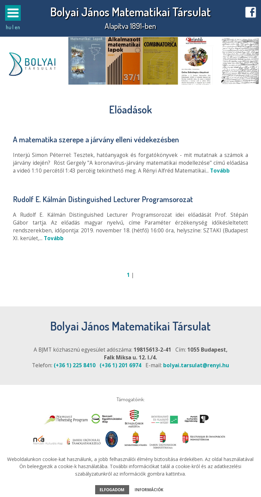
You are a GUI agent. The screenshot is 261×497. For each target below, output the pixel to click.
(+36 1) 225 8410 (74, 365)
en (17, 27)
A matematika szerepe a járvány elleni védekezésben (96, 139)
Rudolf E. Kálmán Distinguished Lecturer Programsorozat (103, 199)
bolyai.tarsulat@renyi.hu (196, 365)
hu (8, 27)
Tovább (220, 170)
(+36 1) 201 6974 (120, 365)
